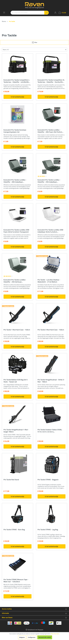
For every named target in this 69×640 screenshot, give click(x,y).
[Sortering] (34, 49)
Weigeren (22, 637)
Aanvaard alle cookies (45, 637)
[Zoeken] (46, 13)
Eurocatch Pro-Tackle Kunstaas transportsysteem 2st (15, 131)
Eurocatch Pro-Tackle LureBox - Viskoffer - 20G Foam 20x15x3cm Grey (50, 131)
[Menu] (4, 12)
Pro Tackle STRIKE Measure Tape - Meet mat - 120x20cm (16, 580)
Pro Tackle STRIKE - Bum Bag (14, 530)
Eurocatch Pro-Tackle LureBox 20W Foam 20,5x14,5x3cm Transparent (16, 231)
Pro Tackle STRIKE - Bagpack (48, 480)
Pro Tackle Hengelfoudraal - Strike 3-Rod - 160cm (51, 381)
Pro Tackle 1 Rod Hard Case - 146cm (17, 330)
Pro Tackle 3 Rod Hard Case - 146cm (51, 330)
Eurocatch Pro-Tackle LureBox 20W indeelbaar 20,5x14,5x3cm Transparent (50, 231)
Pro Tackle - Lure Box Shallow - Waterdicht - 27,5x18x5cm (49, 281)
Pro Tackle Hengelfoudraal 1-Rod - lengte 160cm (16, 431)
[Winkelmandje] (62, 13)
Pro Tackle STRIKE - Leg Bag (48, 530)
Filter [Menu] (34, 42)
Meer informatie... (55, 634)
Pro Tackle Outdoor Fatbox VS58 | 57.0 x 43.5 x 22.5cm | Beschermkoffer (50, 431)
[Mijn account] (55, 12)
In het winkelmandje (17, 97)
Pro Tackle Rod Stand (11, 480)
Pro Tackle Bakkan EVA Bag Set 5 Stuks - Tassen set (15, 381)
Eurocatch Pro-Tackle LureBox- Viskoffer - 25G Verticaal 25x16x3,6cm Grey (15, 281)
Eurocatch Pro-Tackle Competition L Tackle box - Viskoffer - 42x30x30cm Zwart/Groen (17, 81)
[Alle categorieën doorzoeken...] (27, 13)
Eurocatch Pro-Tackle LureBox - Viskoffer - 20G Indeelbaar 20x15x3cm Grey (15, 181)
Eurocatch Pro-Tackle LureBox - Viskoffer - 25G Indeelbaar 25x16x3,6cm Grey (49, 181)
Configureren (31, 637)
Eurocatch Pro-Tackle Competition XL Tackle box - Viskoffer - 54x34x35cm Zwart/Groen (51, 81)
